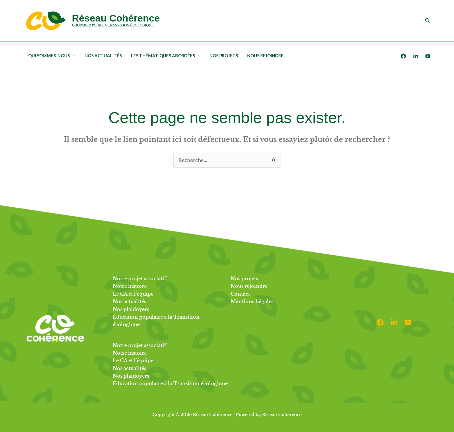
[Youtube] (427, 56)
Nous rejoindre (263, 55)
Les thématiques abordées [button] (164, 55)
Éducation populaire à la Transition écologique (170, 383)
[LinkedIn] (415, 56)
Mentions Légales (252, 301)
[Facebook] (403, 56)
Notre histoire (130, 286)
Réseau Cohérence (116, 18)
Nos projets (222, 55)
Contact (240, 294)
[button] (427, 20)
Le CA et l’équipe (133, 294)
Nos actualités (102, 55)
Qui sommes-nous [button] (51, 55)
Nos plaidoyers (131, 309)
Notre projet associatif (139, 278)
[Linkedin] (394, 322)
